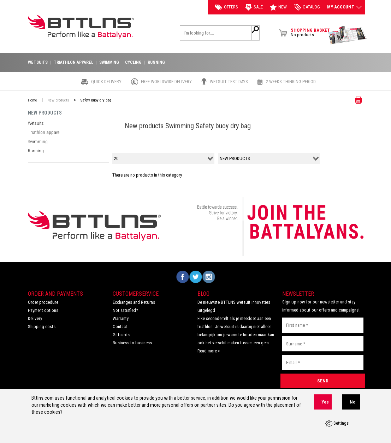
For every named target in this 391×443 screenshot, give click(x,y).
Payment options (43, 310)
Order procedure (43, 302)
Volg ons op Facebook (182, 277)
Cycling (133, 62)
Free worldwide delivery (166, 82)
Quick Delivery (106, 82)
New (278, 7)
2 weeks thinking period (291, 82)
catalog (307, 7)
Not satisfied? (125, 310)
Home (32, 100)
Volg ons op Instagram (208, 277)
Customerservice (136, 293)
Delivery (35, 318)
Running (35, 144)
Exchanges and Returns (134, 302)
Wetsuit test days (229, 82)
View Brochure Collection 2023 (347, 35)
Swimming (37, 137)
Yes (325, 405)
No (352, 405)
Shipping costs (41, 326)
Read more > (208, 350)
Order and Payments (55, 293)
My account (344, 7)
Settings (337, 425)
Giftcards (121, 334)
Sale (254, 7)
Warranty (121, 318)
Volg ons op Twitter (195, 277)
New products (58, 100)
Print (353, 100)
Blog (203, 293)
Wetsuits (36, 122)
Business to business (132, 342)
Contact (120, 326)
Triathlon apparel (43, 129)
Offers (226, 7)
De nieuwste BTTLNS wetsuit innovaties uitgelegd (233, 306)
